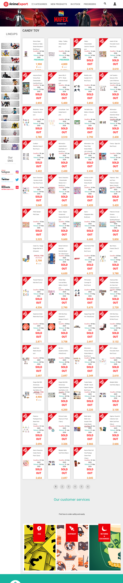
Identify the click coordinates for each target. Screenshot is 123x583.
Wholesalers (78, 563)
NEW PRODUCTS (59, 4)
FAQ (34, 554)
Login (76, 558)
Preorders (90, 4)
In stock (75, 4)
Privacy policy (58, 558)
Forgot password (80, 554)
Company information (61, 563)
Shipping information (40, 558)
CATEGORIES (39, 4)
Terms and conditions (61, 554)
